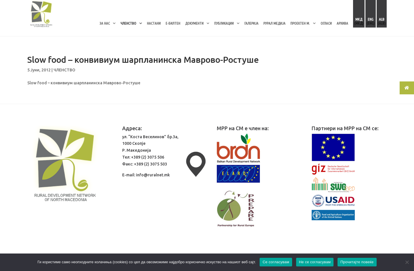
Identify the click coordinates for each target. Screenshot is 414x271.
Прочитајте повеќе (357, 262)
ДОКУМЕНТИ (194, 23)
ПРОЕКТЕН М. (300, 23)
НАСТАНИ (154, 23)
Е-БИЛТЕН (173, 23)
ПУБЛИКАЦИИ (224, 23)
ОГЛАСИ (326, 23)
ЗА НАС (104, 23)
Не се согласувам (315, 262)
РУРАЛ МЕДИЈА (274, 23)
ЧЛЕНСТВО (128, 23)
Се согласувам (275, 262)
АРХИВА (342, 23)
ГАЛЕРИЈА (251, 23)
